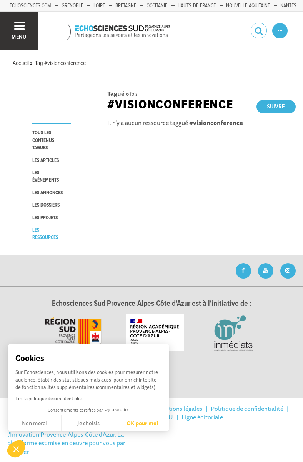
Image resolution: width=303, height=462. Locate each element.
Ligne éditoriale (202, 417)
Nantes (288, 5)
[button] (16, 449)
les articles (45, 160)
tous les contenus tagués (43, 140)
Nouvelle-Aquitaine (248, 5)
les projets (45, 218)
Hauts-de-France (197, 5)
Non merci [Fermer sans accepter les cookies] (34, 423)
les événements (45, 176)
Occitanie (157, 5)
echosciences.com (30, 5)
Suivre (276, 107)
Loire (99, 5)
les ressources (45, 234)
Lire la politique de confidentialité (49, 398)
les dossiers (46, 205)
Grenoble (72, 5)
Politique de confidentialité (247, 409)
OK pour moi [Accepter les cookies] (142, 423)
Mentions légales (179, 409)
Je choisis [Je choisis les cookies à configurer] (88, 423)
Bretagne (125, 5)
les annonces (47, 193)
